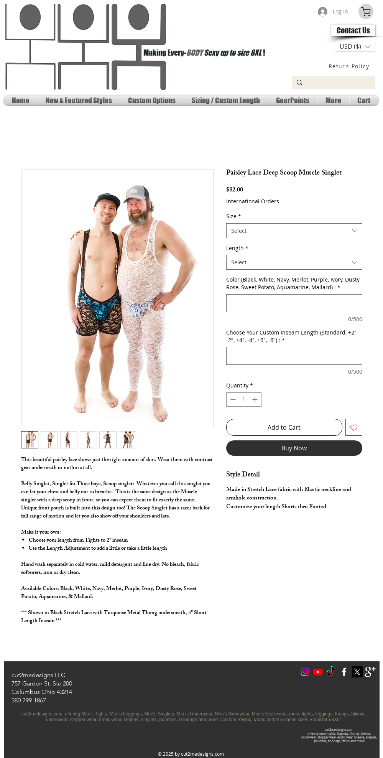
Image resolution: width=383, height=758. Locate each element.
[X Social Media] (357, 671)
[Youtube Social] (318, 671)
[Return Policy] (350, 66)
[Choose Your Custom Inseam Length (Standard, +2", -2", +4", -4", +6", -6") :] (294, 355)
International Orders (252, 201)
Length (237, 248)
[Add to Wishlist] (353, 427)
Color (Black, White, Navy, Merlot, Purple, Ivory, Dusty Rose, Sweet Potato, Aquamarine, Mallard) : (293, 283)
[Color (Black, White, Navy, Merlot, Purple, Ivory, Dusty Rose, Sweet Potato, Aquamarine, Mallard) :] (294, 303)
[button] (355, 46)
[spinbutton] (244, 399)
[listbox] (355, 46)
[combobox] (294, 230)
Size (233, 216)
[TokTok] (331, 671)
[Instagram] (305, 671)
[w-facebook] (344, 671)
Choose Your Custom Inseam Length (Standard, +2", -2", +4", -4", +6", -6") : (292, 336)
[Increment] (255, 399)
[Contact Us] (353, 30)
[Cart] (365, 11)
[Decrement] (232, 399)
